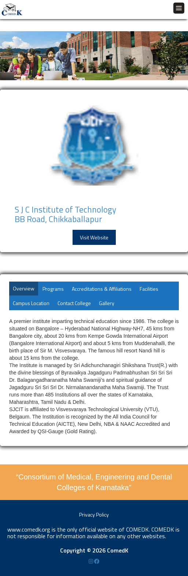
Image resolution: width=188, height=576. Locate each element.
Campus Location (31, 303)
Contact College (74, 303)
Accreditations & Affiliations (102, 289)
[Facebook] (96, 561)
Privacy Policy (94, 514)
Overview (23, 288)
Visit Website (94, 237)
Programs (53, 289)
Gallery (106, 303)
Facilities (149, 289)
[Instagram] (91, 561)
